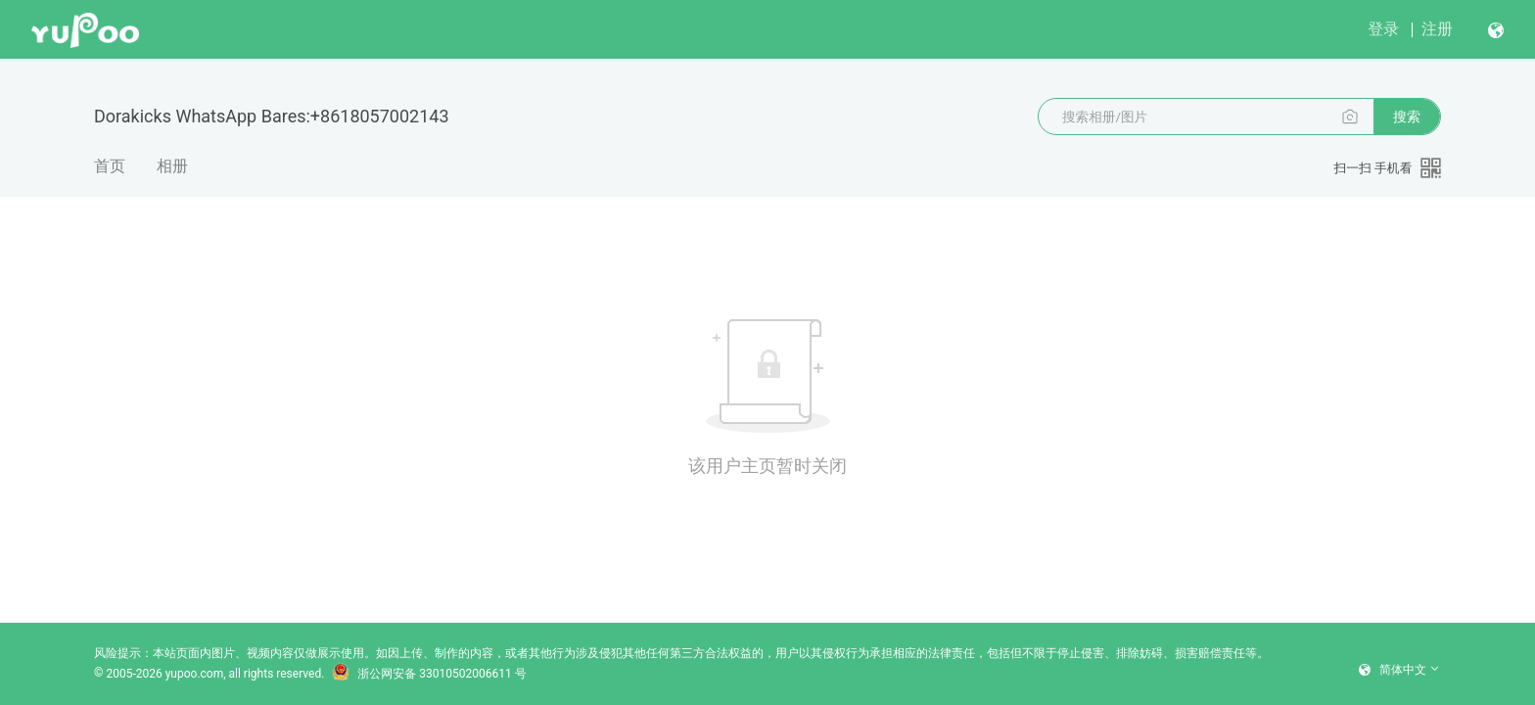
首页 (109, 166)
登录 (1383, 29)
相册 (172, 166)
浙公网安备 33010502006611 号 (429, 674)
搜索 (1406, 116)
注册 (1437, 29)
